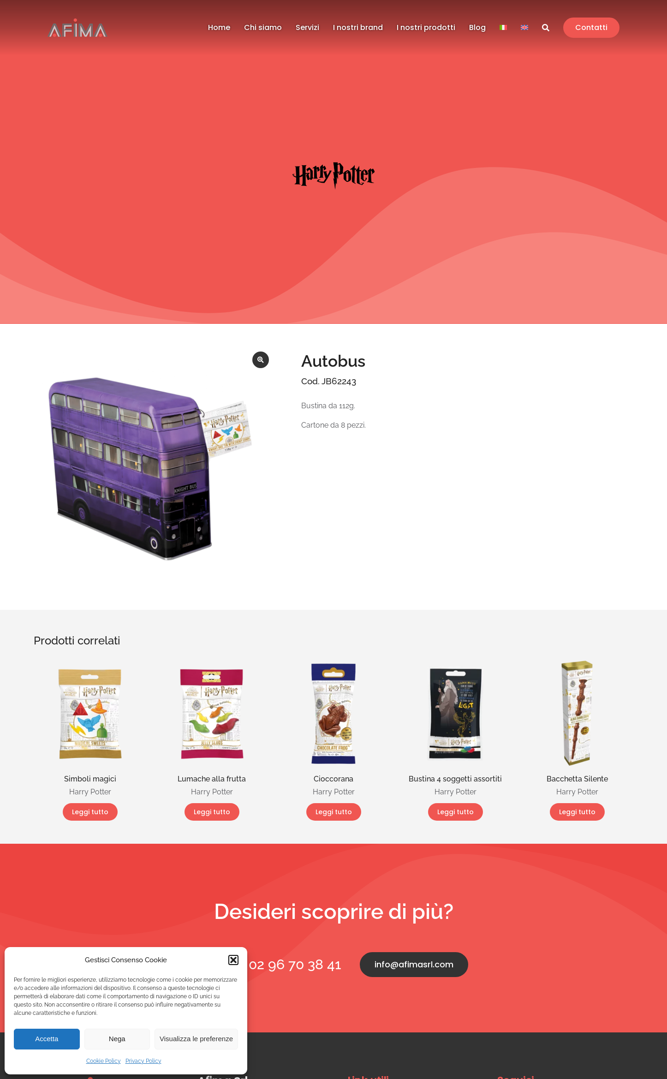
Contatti (591, 27)
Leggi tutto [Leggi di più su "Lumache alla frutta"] (212, 812)
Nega (117, 1039)
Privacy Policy (143, 1061)
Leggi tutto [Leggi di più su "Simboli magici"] (90, 812)
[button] (233, 960)
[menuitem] (503, 28)
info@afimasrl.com (414, 964)
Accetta (46, 1039)
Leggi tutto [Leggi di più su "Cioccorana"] (334, 812)
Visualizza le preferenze (196, 1039)
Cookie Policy (103, 1061)
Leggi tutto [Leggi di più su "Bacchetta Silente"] (577, 812)
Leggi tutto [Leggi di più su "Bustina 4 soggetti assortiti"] (455, 812)
